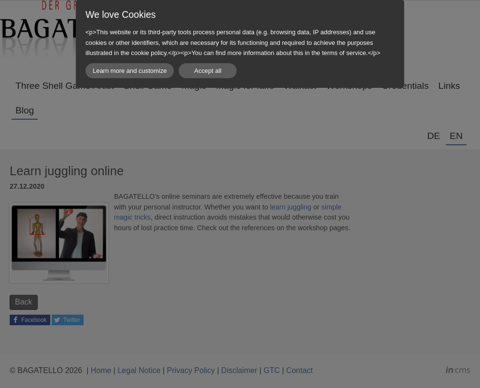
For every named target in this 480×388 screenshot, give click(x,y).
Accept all (207, 70)
